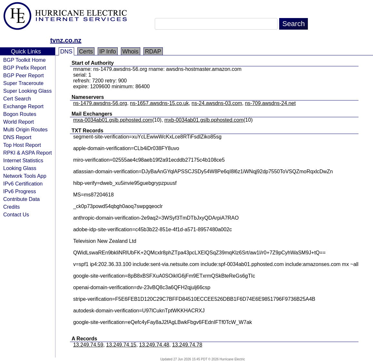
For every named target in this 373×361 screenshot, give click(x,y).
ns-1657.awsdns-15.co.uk (159, 103)
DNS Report (17, 137)
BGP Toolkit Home (24, 60)
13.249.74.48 (154, 344)
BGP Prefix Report (24, 68)
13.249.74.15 (121, 344)
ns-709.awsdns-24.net (270, 103)
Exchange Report (23, 106)
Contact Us (16, 214)
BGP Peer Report (23, 75)
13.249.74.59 (88, 344)
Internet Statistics (23, 160)
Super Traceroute (23, 83)
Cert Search (17, 98)
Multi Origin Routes (25, 129)
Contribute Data (21, 199)
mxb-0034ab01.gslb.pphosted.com (204, 120)
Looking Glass (19, 168)
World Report (18, 122)
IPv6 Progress (19, 191)
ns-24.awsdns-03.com (216, 103)
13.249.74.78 (187, 344)
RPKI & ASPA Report (27, 153)
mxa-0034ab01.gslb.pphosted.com (112, 120)
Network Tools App (24, 176)
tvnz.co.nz (66, 40)
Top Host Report (22, 145)
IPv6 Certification (23, 183)
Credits (11, 207)
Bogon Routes (19, 114)
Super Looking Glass (27, 91)
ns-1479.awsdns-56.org (100, 103)
